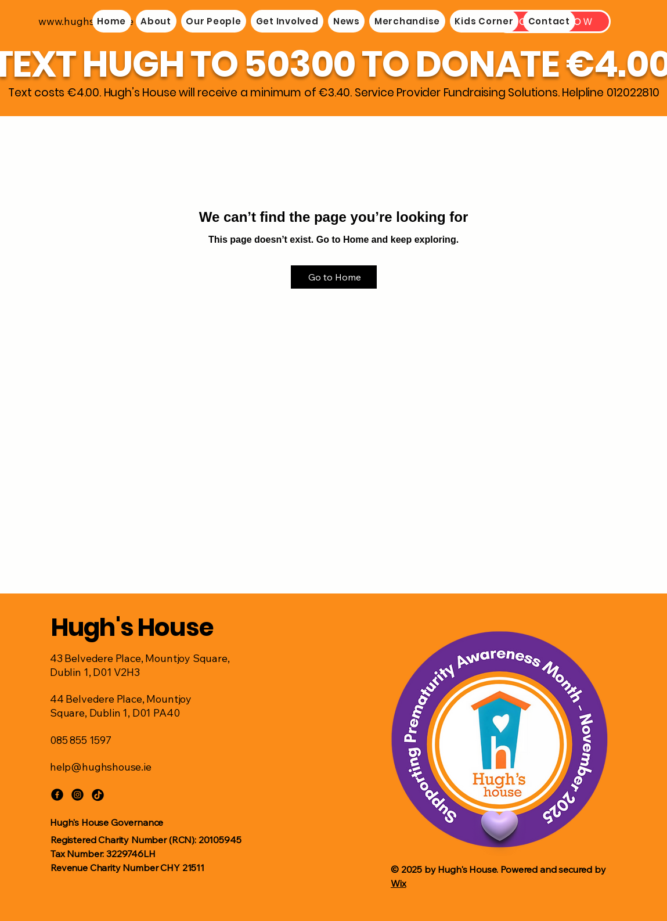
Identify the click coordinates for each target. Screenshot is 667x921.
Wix (398, 883)
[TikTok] (98, 794)
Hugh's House (132, 627)
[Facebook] (57, 794)
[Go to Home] (334, 277)
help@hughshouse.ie (101, 767)
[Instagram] (77, 794)
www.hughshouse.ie (86, 21)
